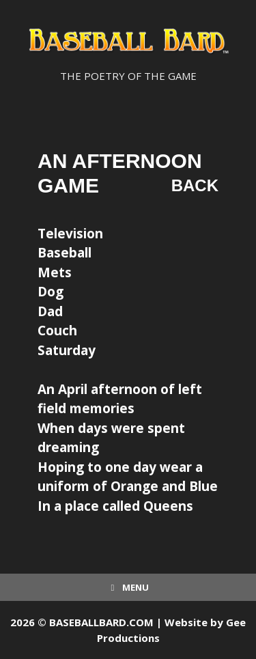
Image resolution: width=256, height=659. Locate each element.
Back (194, 185)
